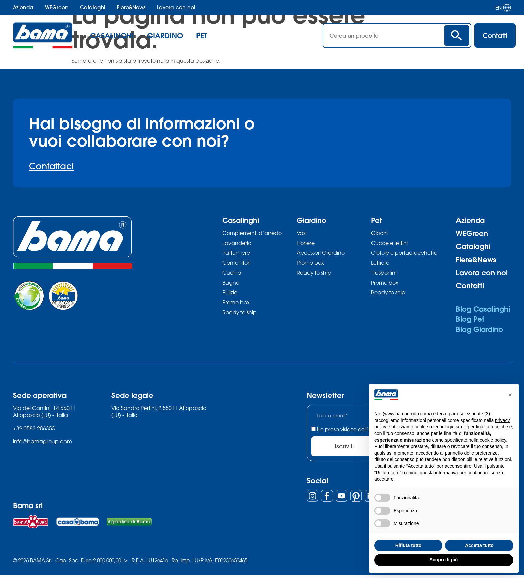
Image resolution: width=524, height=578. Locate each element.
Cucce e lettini (389, 243)
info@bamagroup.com (42, 441)
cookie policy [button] (493, 440)
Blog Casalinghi (483, 309)
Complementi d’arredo (252, 233)
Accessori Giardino (321, 253)
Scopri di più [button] (444, 559)
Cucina (231, 274)
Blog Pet (470, 319)
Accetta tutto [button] (479, 545)
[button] (510, 394)
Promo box (236, 304)
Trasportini (383, 274)
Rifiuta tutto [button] (408, 545)
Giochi (379, 233)
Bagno (230, 284)
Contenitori (236, 264)
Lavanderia (237, 243)
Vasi (301, 233)
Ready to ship (239, 314)
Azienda (23, 7)
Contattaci (51, 166)
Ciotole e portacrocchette (404, 253)
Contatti (470, 285)
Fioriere (306, 243)
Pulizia (230, 294)
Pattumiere (236, 253)
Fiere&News (131, 7)
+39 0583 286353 (34, 428)
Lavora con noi (176, 7)
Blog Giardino (479, 329)
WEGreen (57, 7)
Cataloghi (92, 7)
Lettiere (380, 264)
